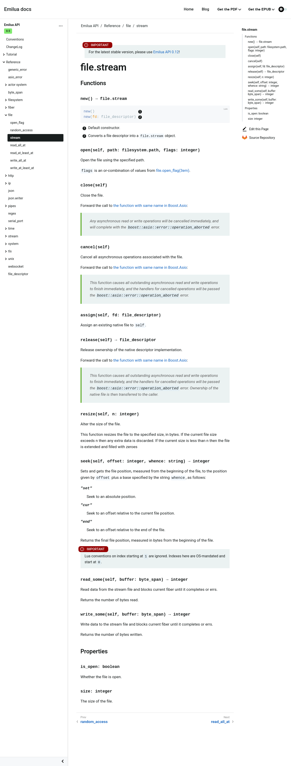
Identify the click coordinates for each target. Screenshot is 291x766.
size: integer (255, 118)
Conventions (15, 39)
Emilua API (89, 26)
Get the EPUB (259, 9)
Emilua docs (17, 9)
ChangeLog (14, 47)
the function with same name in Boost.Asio (150, 205)
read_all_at (17, 145)
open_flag (17, 122)
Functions (251, 36)
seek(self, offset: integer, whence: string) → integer (263, 84)
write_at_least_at (22, 168)
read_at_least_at (21, 153)
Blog (205, 9)
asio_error (15, 77)
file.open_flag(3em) (172, 170)
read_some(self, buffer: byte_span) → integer (262, 92)
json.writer (15, 198)
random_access (21, 130)
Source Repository (258, 137)
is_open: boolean (258, 113)
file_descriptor (18, 274)
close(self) (254, 55)
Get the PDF (227, 9)
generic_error (17, 69)
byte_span (15, 92)
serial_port (15, 221)
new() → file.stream (260, 41)
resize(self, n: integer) (261, 77)
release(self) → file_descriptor (266, 71)
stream (15, 138)
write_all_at (18, 160)
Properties (251, 108)
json (11, 191)
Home (188, 9)
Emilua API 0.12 (166, 52)
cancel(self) (255, 61)
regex (12, 213)
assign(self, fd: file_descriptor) (266, 66)
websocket (15, 266)
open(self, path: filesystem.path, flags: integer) (267, 49)
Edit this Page (255, 129)
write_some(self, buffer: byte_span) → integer (262, 101)
